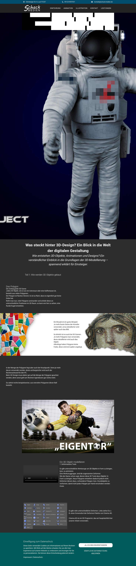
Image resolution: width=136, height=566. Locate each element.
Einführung (55, 8)
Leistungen (106, 8)
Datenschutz (38, 557)
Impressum (27, 557)
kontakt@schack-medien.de (103, 2)
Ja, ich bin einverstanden (95, 545)
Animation (68, 8)
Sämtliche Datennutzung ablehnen (95, 552)
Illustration (81, 8)
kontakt (94, 8)
